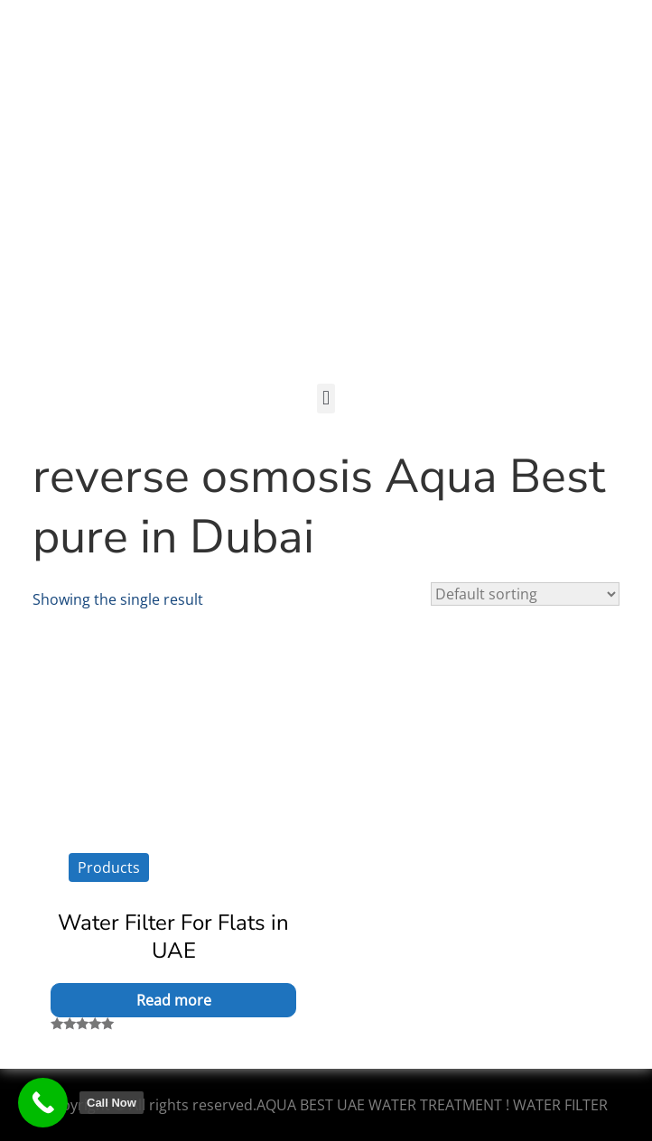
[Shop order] (525, 594)
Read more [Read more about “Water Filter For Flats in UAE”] (173, 1000)
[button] (325, 398)
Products (109, 867)
